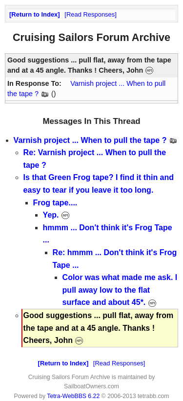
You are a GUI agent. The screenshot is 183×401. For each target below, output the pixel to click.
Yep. (56, 215)
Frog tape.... (55, 203)
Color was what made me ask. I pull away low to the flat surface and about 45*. (120, 289)
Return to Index (34, 14)
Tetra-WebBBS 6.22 (73, 396)
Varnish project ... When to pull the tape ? (96, 140)
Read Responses (90, 14)
